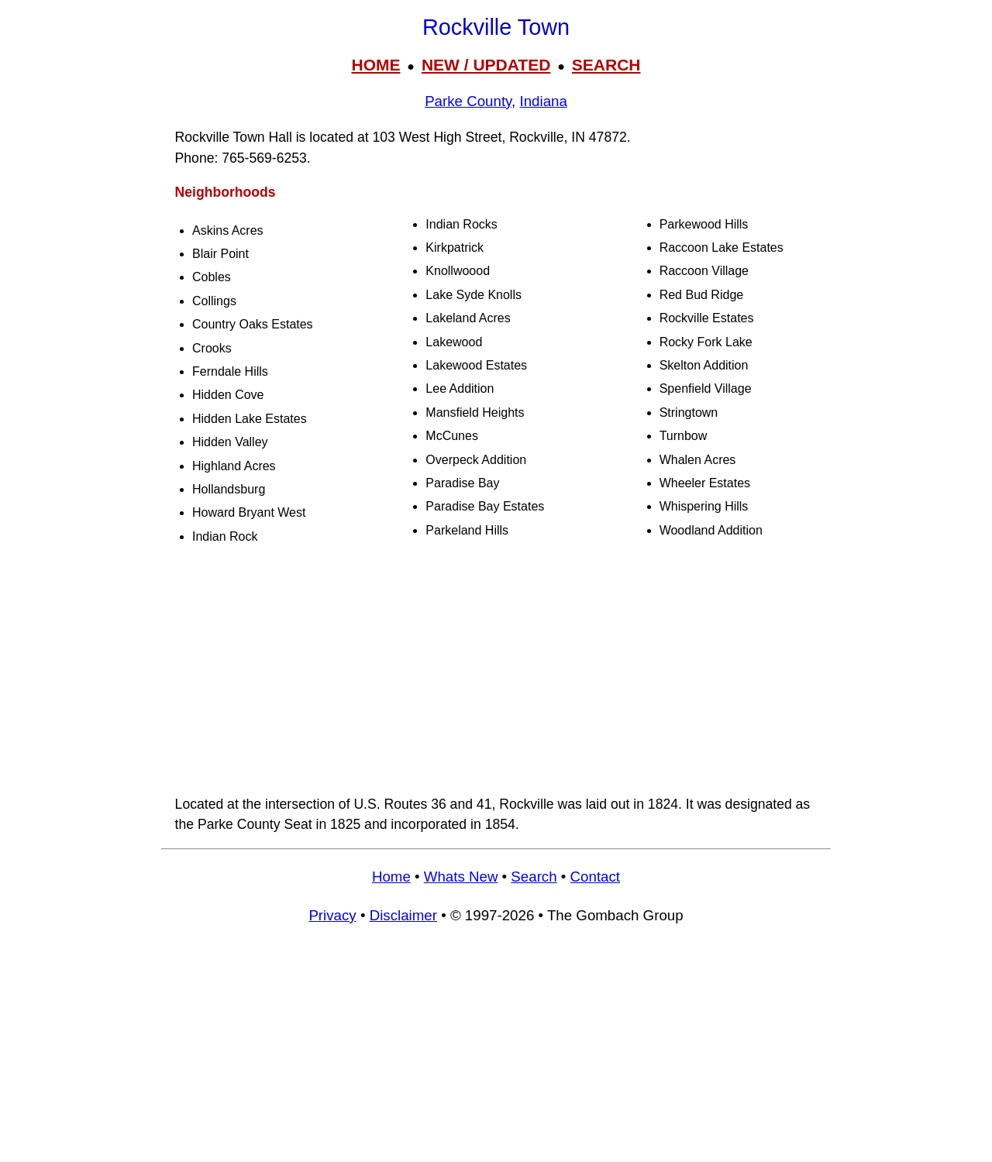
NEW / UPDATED (486, 65)
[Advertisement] (496, 671)
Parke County (468, 101)
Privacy (332, 915)
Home (391, 876)
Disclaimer (403, 915)
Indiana (543, 101)
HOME (375, 65)
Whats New (461, 876)
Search (533, 876)
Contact (595, 876)
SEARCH (606, 65)
